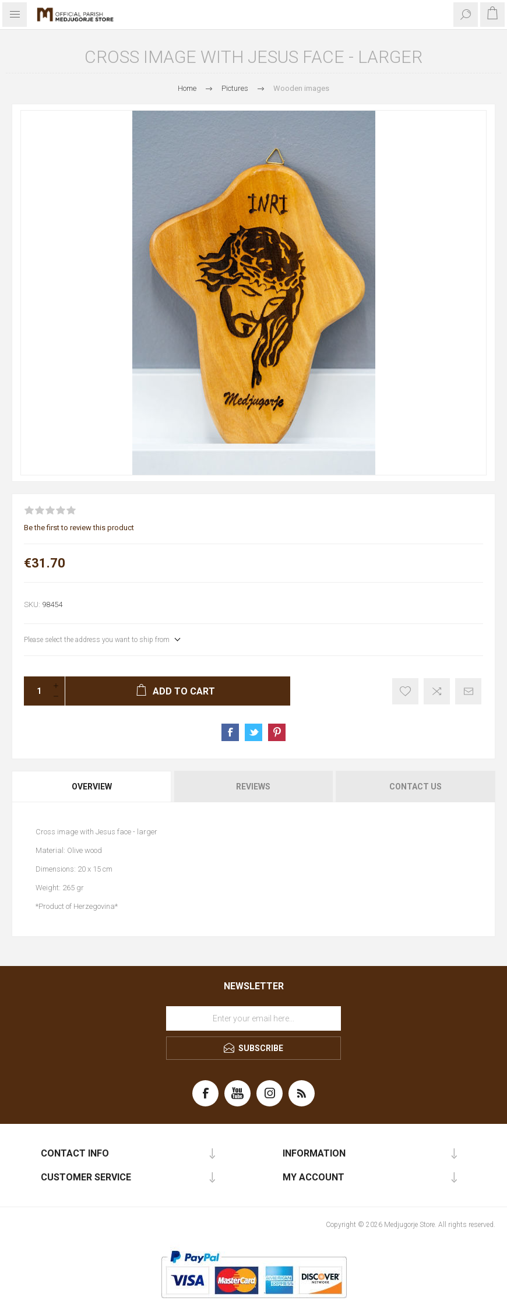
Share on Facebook (230, 732)
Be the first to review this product (79, 527)
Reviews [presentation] (253, 786)
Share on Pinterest (277, 732)
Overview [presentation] (92, 786)
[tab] (92, 786)
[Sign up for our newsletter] (253, 1018)
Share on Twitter (253, 732)
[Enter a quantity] (35, 691)
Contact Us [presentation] (415, 786)
